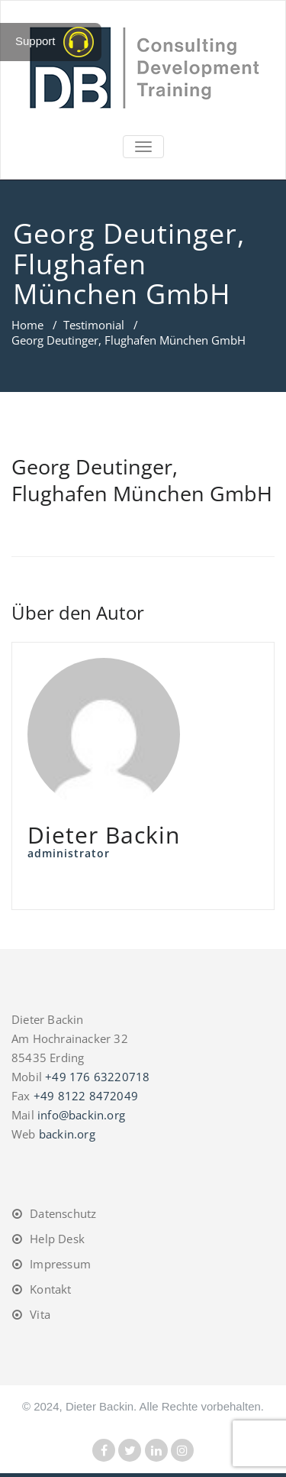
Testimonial (93, 324)
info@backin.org (81, 1114)
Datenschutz (63, 1213)
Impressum (60, 1263)
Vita (40, 1314)
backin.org (67, 1134)
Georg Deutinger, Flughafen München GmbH (141, 479)
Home (27, 324)
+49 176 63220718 (97, 1076)
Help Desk (57, 1238)
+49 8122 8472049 (86, 1095)
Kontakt (50, 1289)
